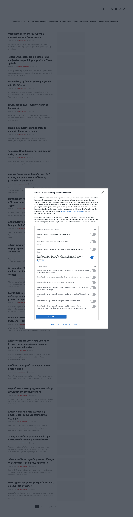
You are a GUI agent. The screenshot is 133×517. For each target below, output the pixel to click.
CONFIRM (51, 317)
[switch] (93, 234)
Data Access (66, 324)
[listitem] (66, 229)
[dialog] (66, 258)
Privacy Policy (78, 324)
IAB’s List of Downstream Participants (72, 211)
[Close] (103, 193)
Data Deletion (55, 324)
